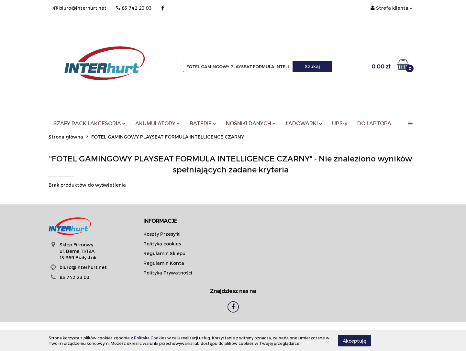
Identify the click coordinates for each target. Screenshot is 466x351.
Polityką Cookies (150, 338)
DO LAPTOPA (374, 123)
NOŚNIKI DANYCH (251, 123)
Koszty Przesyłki (162, 234)
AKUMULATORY (157, 123)
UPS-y (340, 123)
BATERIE (203, 123)
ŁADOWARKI (303, 123)
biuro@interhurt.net (83, 267)
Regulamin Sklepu (164, 253)
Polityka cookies (162, 243)
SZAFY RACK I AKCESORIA (89, 123)
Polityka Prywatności (167, 272)
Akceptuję (354, 340)
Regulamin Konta (163, 263)
